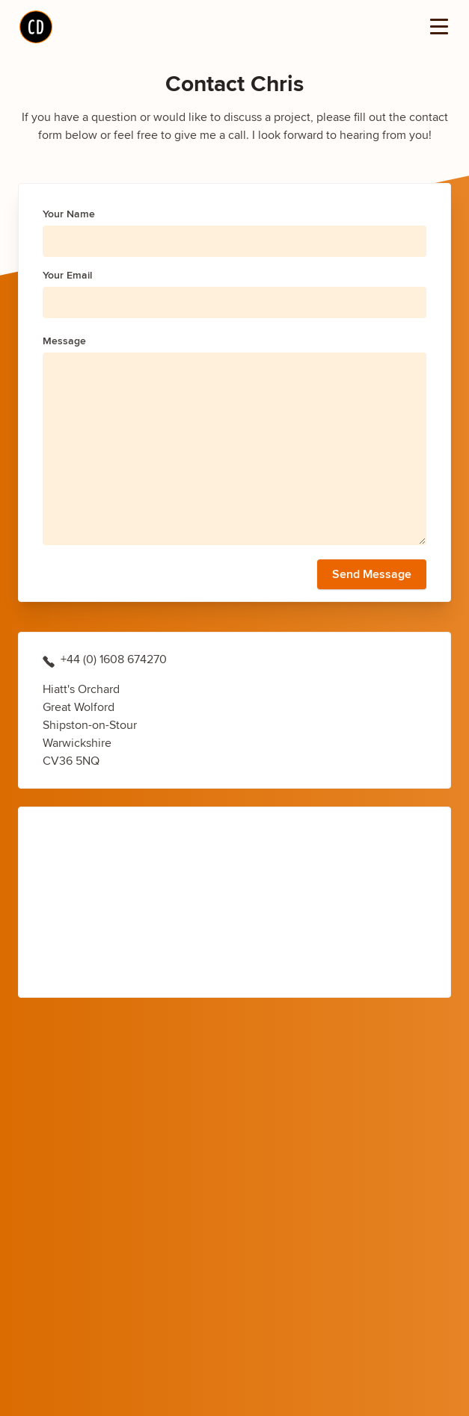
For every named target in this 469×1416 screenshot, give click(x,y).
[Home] (36, 27)
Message (64, 340)
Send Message (371, 574)
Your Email (67, 274)
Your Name (69, 213)
